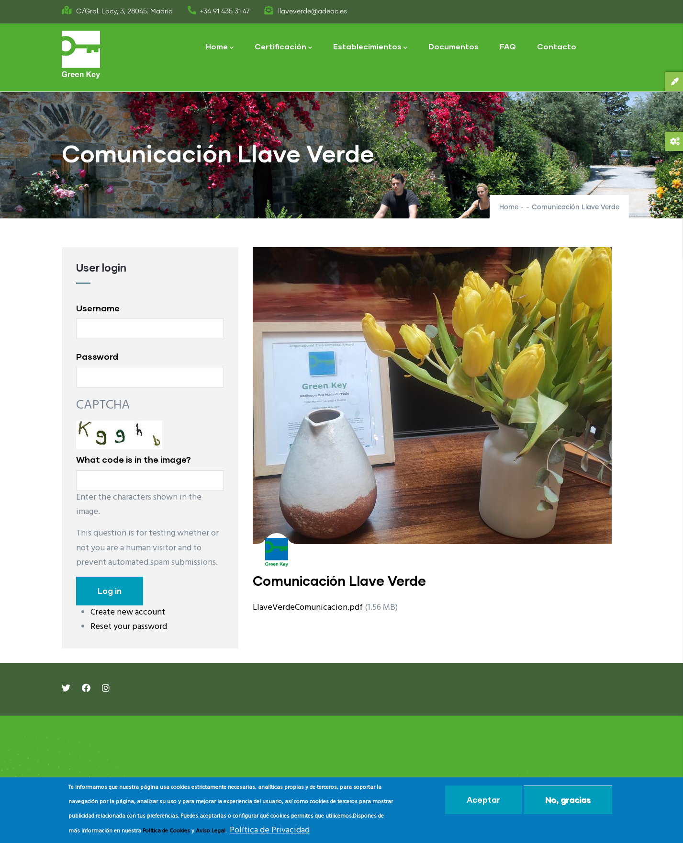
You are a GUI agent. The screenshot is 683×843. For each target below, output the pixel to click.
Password (97, 356)
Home (220, 47)
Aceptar (483, 800)
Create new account (127, 612)
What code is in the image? (133, 459)
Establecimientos (370, 47)
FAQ (508, 46)
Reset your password (128, 627)
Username (98, 308)
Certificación (283, 47)
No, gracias (568, 800)
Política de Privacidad (270, 830)
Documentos (453, 46)
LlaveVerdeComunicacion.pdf (308, 608)
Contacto (556, 46)
